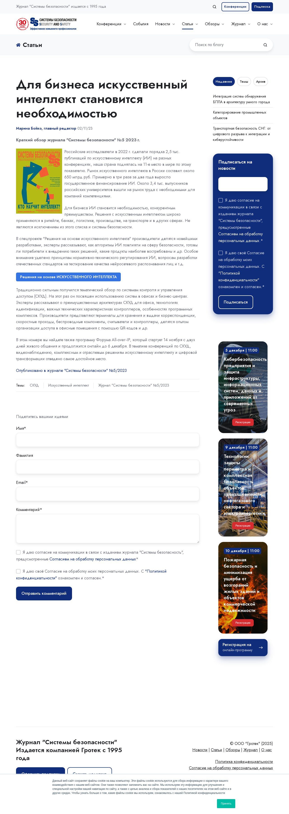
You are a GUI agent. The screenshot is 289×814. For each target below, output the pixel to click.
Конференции (235, 6)
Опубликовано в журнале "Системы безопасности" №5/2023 (71, 370)
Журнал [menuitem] (250, 750)
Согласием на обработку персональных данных (92, 559)
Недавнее (224, 81)
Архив (260, 81)
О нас (262, 24)
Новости (162, 24)
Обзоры (212, 24)
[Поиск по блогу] (265, 45)
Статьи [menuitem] (216, 750)
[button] (214, 7)
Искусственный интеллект (68, 385)
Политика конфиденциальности (244, 762)
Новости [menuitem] (199, 750)
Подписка (262, 6)
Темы (244, 81)
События (140, 24)
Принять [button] (226, 803)
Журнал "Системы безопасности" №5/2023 (133, 385)
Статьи (187, 24)
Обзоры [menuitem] (233, 750)
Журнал (238, 24)
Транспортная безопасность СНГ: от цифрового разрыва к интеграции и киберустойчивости (241, 134)
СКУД (34, 385)
